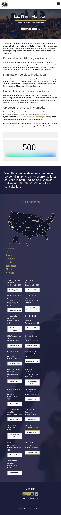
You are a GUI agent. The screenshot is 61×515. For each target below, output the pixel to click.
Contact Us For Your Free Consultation (30, 22)
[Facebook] (28, 494)
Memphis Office (15, 455)
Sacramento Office (32, 361)
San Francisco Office (35, 123)
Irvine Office (32, 419)
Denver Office (14, 472)
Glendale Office (15, 363)
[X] (24, 494)
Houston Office (15, 419)
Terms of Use (22, 508)
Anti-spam (39, 508)
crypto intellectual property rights (33, 117)
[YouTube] (32, 494)
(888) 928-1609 (27, 183)
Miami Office (32, 399)
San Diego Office (14, 290)
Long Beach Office (15, 310)
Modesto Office (32, 432)
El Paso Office (32, 452)
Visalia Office (14, 345)
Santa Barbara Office (14, 436)
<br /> (30, 150)
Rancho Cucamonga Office (32, 309)
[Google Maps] (36, 494)
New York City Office (32, 382)
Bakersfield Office (32, 290)
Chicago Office (15, 404)
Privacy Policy (31, 508)
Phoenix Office (14, 381)
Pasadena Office (32, 328)
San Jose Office (32, 345)
